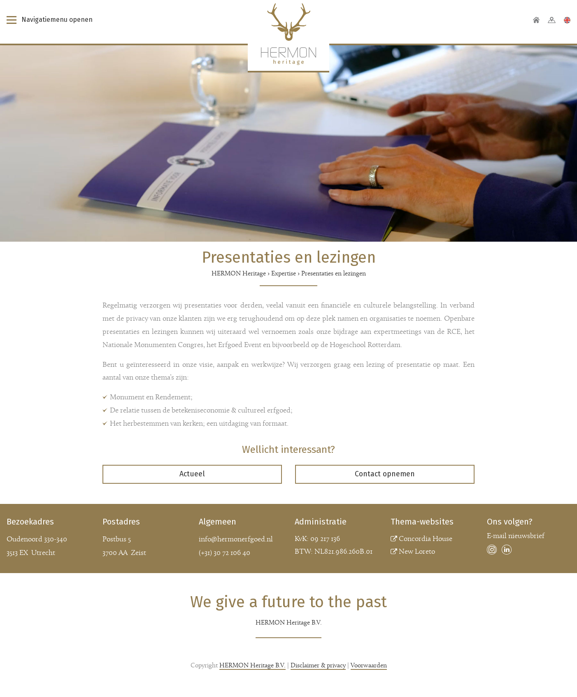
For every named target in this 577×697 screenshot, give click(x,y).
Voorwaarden (369, 665)
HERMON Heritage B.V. (252, 665)
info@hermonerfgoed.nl (236, 539)
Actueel (192, 474)
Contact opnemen (385, 474)
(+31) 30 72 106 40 (224, 553)
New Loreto (417, 551)
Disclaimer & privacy (318, 665)
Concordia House (425, 539)
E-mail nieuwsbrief (515, 536)
